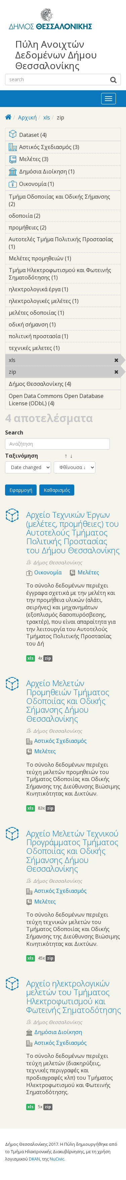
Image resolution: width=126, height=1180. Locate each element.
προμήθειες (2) (57, 227)
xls (46, 117)
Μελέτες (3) (65, 160)
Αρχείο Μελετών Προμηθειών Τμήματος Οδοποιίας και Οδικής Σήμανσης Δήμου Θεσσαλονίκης (67, 700)
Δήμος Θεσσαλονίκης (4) (65, 385)
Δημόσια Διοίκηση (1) (65, 173)
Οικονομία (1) (65, 185)
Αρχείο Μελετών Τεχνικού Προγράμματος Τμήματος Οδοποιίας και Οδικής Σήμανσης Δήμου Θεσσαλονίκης (72, 851)
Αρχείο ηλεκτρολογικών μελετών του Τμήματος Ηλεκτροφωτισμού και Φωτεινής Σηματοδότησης (73, 996)
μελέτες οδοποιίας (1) (65, 313)
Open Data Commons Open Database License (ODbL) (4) (65, 400)
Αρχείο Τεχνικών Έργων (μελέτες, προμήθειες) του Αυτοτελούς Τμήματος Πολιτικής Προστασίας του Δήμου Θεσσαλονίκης (73, 532)
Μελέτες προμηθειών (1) (65, 259)
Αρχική (27, 117)
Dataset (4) (65, 135)
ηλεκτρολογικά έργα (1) (65, 290)
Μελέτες (88, 572)
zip (33, 371)
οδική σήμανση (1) (65, 325)
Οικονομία (47, 572)
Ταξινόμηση (21, 455)
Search (14, 432)
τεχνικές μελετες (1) (65, 349)
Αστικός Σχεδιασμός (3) (65, 148)
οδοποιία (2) (51, 215)
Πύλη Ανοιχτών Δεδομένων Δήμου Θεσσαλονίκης (56, 55)
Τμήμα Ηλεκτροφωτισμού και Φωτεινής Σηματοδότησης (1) (65, 274)
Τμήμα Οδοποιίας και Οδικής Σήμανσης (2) (65, 201)
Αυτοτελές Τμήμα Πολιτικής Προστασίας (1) (65, 244)
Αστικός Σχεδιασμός (60, 741)
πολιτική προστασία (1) (65, 337)
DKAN (34, 1159)
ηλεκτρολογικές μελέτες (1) (65, 302)
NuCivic (57, 1159)
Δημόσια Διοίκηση (58, 1032)
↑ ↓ (63, 455)
